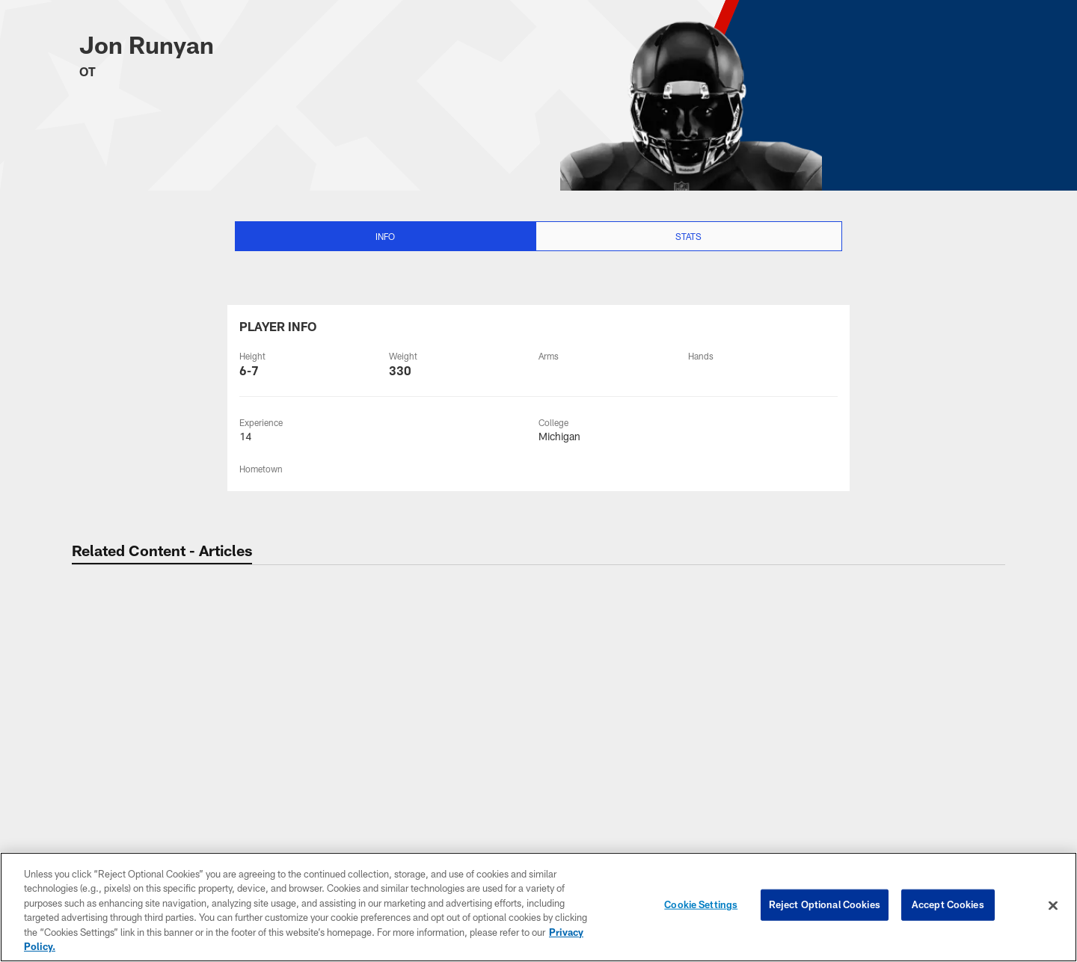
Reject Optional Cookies (824, 905)
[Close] (1053, 905)
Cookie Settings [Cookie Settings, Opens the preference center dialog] (700, 905)
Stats (688, 236)
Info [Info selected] (385, 236)
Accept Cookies (948, 905)
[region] (538, 907)
